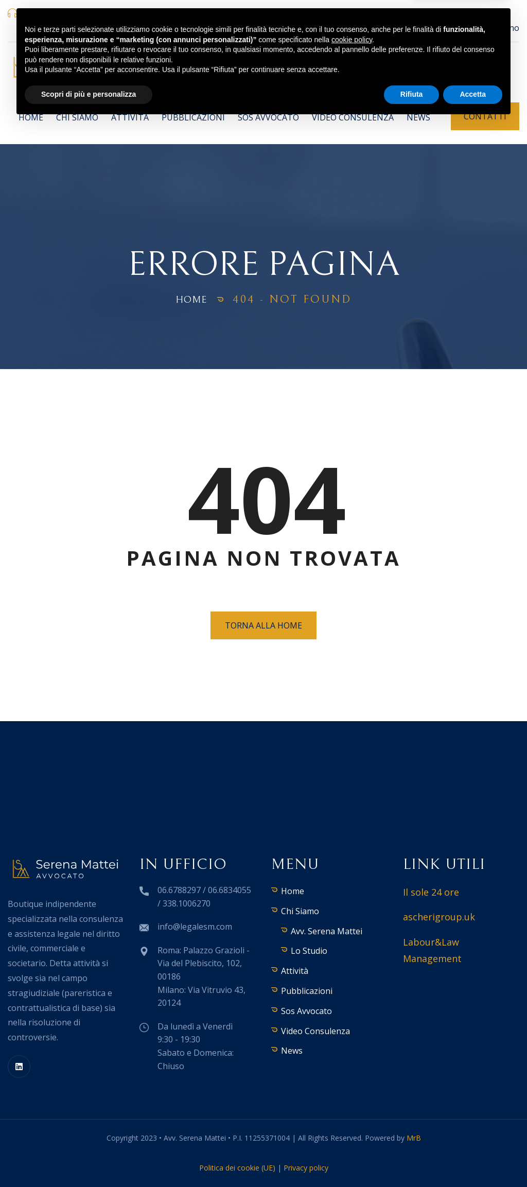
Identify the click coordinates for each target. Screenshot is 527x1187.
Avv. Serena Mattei (326, 931)
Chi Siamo (77, 117)
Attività (130, 117)
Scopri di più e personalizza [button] (88, 1159)
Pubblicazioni (193, 117)
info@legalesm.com (243, 13)
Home (31, 117)
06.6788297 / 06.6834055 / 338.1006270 (96, 13)
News (418, 117)
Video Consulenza (353, 117)
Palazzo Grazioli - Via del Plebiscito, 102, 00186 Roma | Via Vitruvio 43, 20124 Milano (358, 27)
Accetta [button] (473, 1159)
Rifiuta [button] (411, 1159)
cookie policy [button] (351, 1104)
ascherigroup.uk (439, 917)
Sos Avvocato (268, 117)
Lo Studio (309, 950)
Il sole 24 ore (431, 892)
